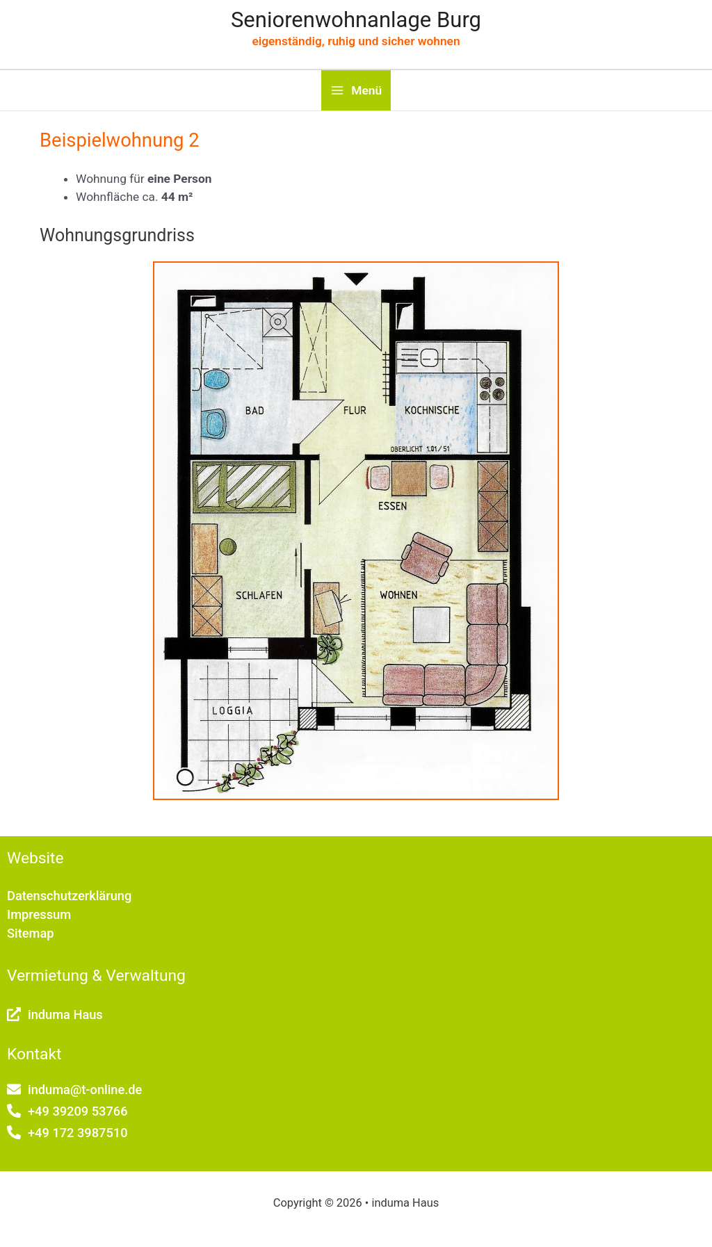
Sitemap (30, 933)
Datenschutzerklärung (69, 895)
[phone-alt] (67, 1111)
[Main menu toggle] (356, 90)
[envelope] (74, 1089)
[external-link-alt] (55, 1014)
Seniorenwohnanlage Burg (356, 20)
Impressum (39, 914)
